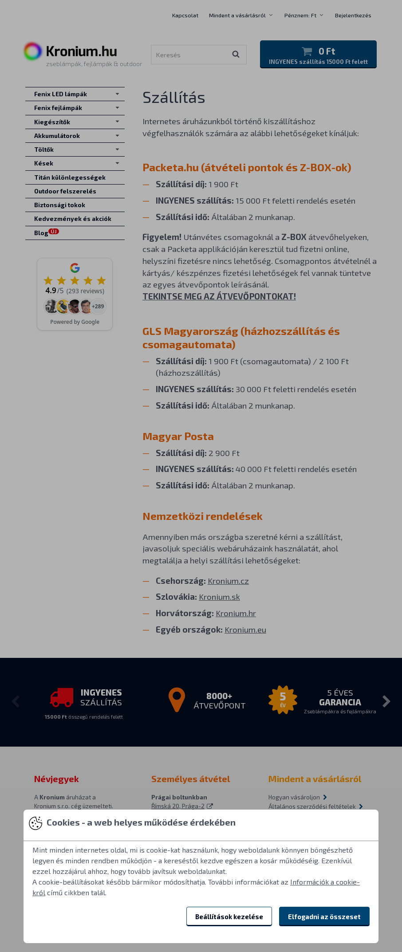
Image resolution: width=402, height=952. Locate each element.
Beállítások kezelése (229, 917)
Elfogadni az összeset (324, 917)
